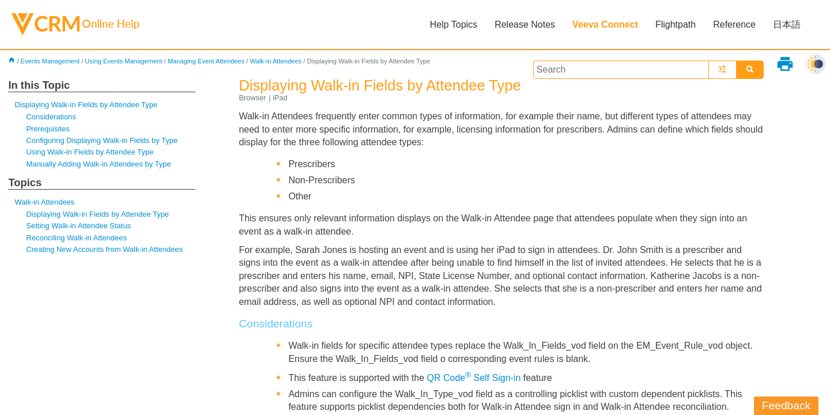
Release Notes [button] (525, 24)
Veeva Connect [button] (605, 24)
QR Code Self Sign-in (474, 378)
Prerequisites (48, 128)
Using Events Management (123, 61)
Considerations (51, 116)
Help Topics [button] (453, 24)
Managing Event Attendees (206, 61)
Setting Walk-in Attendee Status (78, 225)
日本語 (787, 24)
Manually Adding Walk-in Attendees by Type (98, 164)
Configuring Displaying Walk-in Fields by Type (102, 140)
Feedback (786, 405)
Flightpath (675, 24)
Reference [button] (734, 24)
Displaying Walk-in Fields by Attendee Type (85, 104)
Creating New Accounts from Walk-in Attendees (104, 249)
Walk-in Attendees (276, 61)
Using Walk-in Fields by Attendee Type (89, 152)
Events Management (50, 61)
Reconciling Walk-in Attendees (76, 237)
